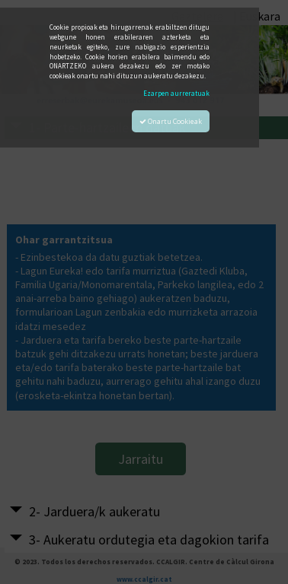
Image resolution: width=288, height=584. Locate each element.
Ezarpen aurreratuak (176, 93)
